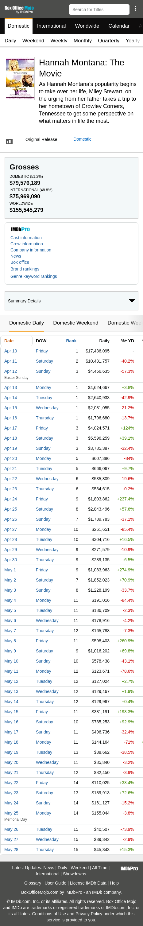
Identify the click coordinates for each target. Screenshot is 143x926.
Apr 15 (10, 407)
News (15, 256)
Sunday (43, 371)
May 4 (10, 600)
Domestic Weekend (75, 323)
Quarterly (108, 41)
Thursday (45, 417)
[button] (135, 8)
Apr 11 (10, 361)
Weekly (58, 41)
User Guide (56, 883)
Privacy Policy (88, 913)
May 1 (10, 569)
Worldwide (87, 26)
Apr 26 (10, 519)
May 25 (11, 813)
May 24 (11, 802)
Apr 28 (10, 539)
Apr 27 (10, 529)
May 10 (11, 661)
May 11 (11, 671)
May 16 (11, 721)
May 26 (11, 829)
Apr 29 (10, 549)
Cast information (26, 237)
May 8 (10, 640)
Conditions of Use (49, 913)
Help (114, 883)
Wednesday (47, 407)
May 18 (11, 742)
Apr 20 (10, 458)
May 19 (11, 752)
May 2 (10, 580)
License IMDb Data (88, 883)
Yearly (133, 41)
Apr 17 (10, 428)
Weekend (33, 41)
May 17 (11, 732)
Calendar (119, 26)
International (51, 26)
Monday (43, 387)
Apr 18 (10, 438)
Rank (71, 340)
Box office (19, 262)
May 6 (10, 620)
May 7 (10, 630)
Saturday (44, 361)
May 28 (11, 849)
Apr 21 (10, 468)
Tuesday (44, 397)
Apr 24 (10, 498)
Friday (42, 350)
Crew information (26, 243)
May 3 (10, 590)
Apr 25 (10, 509)
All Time (99, 867)
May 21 (11, 772)
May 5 (10, 610)
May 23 (11, 792)
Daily (10, 41)
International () (31, 190)
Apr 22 (10, 478)
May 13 (11, 691)
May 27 (11, 839)
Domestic (18, 26)
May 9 (10, 650)
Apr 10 (10, 350)
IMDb (97, 892)
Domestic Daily (26, 323)
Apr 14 (10, 397)
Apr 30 (10, 559)
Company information (30, 249)
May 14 (11, 701)
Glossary (32, 883)
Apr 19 (10, 448)
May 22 (11, 782)
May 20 (11, 762)
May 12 (11, 681)
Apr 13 (10, 387)
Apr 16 (10, 417)
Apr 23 (10, 488)
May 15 (11, 711)
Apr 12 (10, 371)
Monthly (83, 41)
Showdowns (74, 873)
